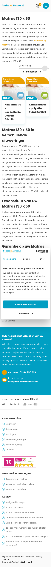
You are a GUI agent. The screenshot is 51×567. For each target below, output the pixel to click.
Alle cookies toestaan (25, 304)
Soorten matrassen (15, 507)
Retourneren (12, 429)
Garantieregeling (14, 444)
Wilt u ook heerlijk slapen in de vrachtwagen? (27, 536)
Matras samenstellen (16, 489)
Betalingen (11, 434)
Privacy (39, 556)
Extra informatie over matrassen (21, 522)
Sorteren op (25, 65)
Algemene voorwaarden (13, 556)
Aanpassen (25, 313)
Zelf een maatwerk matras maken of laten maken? (26, 530)
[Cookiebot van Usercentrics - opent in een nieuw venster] (36, 251)
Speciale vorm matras (16, 479)
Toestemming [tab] (9, 259)
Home (16, 399)
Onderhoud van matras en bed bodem (24, 517)
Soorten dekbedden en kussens (20, 512)
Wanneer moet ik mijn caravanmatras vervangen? (24, 543)
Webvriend (26, 562)
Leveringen (11, 424)
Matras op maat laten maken (20, 484)
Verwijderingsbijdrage (16, 439)
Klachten (10, 449)
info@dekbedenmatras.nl (23, 381)
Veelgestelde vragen (15, 502)
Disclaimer (30, 556)
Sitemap (6, 559)
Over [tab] (42, 259)
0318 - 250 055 (28, 372)
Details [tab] (26, 259)
